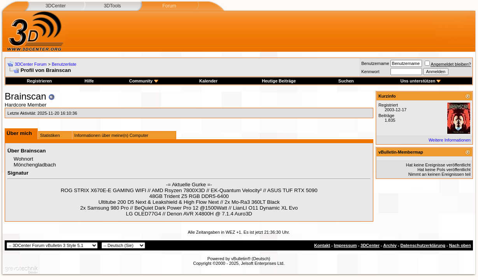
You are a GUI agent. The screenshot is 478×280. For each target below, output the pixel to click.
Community (143, 81)
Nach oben (460, 245)
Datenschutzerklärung (422, 245)
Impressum (345, 245)
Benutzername (375, 63)
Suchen (346, 81)
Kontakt (322, 245)
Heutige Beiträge (279, 81)
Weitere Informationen (450, 140)
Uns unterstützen (420, 81)
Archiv (389, 245)
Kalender (208, 81)
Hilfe (89, 81)
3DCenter (56, 6)
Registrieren (39, 81)
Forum (169, 6)
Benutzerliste (64, 64)
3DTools (112, 6)
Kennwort (370, 71)
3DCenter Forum (31, 64)
